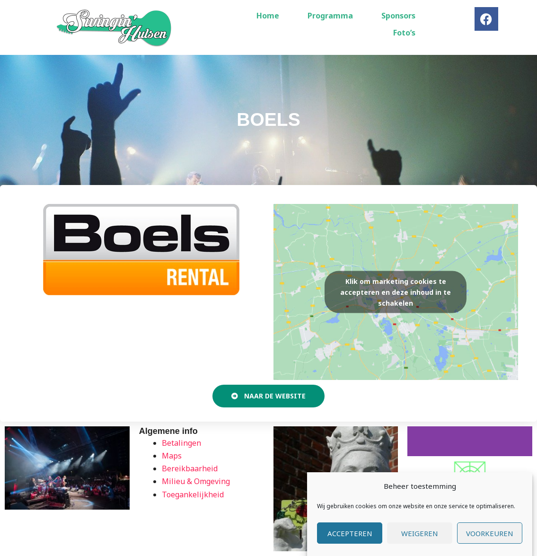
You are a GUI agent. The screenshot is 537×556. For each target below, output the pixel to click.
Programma (330, 15)
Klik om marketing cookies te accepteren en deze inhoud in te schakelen (395, 291)
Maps (172, 455)
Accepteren (349, 533)
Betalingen (181, 443)
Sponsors (398, 15)
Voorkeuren (489, 533)
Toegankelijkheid (193, 494)
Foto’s (404, 32)
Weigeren (419, 533)
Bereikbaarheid (190, 468)
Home (267, 15)
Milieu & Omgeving (196, 481)
